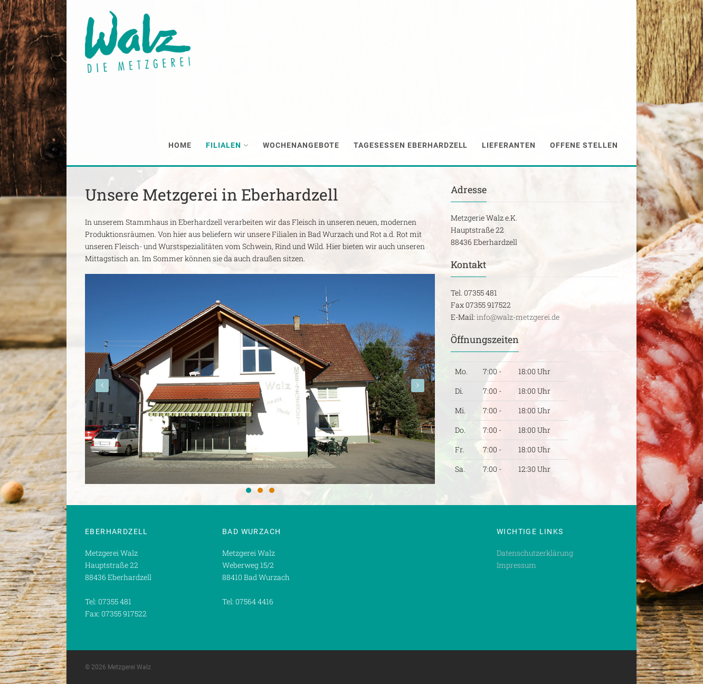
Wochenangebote (301, 145)
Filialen (227, 145)
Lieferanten (509, 145)
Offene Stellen (584, 145)
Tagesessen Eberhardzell (411, 145)
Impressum (516, 565)
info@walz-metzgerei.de (518, 317)
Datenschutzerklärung (535, 553)
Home (180, 145)
